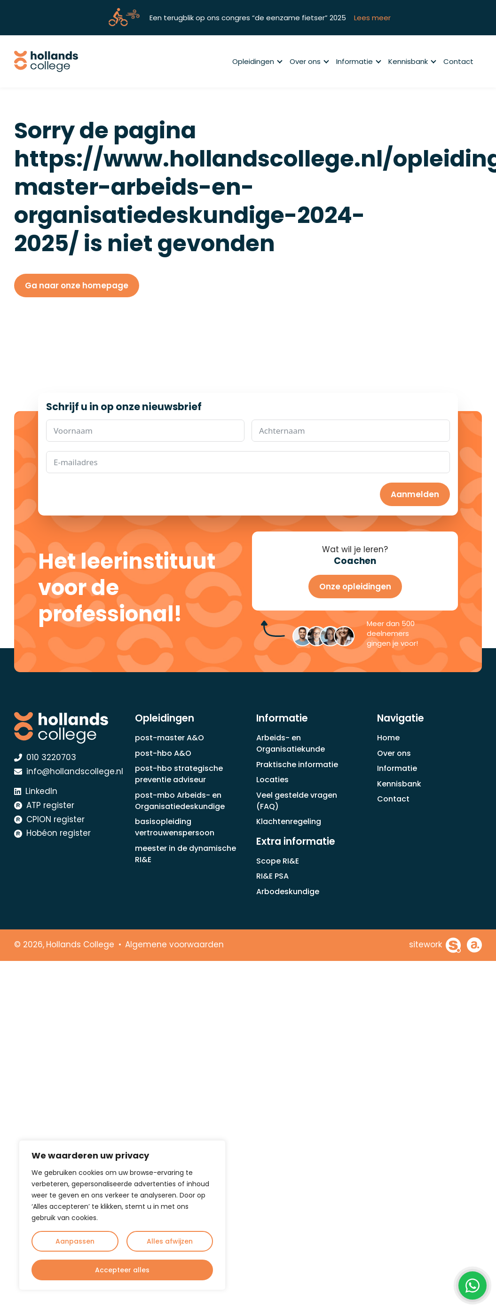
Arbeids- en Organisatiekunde (290, 743)
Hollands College (80, 944)
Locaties (272, 779)
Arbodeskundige (287, 891)
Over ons (309, 61)
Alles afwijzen (170, 1241)
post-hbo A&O (163, 753)
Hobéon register (52, 833)
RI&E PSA (272, 876)
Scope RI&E (277, 861)
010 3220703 (45, 757)
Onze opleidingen (355, 586)
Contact (458, 61)
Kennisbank (411, 61)
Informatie (358, 61)
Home (388, 737)
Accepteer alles (122, 1270)
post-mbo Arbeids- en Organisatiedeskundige (180, 801)
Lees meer (372, 18)
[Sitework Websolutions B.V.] (435, 945)
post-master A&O (169, 737)
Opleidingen (257, 61)
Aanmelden (415, 494)
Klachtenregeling (288, 821)
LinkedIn (35, 791)
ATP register (44, 805)
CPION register (49, 819)
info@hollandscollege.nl (68, 771)
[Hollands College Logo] (66, 727)
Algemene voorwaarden (174, 944)
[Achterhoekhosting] (474, 944)
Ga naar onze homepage (76, 285)
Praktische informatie (297, 764)
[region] (122, 1215)
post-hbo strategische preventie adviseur (179, 774)
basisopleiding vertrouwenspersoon (174, 827)
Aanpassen (74, 1241)
